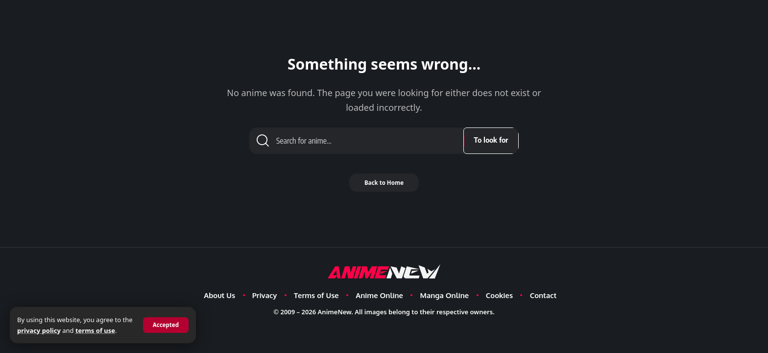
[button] (165, 325)
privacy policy (50, 330)
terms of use (106, 330)
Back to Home (383, 186)
